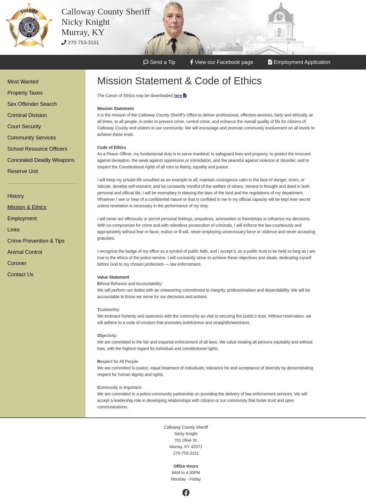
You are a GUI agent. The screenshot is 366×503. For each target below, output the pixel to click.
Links (13, 230)
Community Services (31, 138)
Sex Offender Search (32, 104)
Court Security (24, 126)
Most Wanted (22, 82)
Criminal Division (27, 115)
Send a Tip (162, 62)
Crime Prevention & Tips (36, 241)
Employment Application (302, 62)
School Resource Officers (37, 149)
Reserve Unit (22, 171)
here (178, 95)
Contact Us (20, 274)
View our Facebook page (224, 62)
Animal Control (24, 252)
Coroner (17, 263)
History (15, 196)
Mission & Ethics (26, 207)
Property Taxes (25, 93)
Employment (22, 218)
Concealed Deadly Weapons (41, 160)
